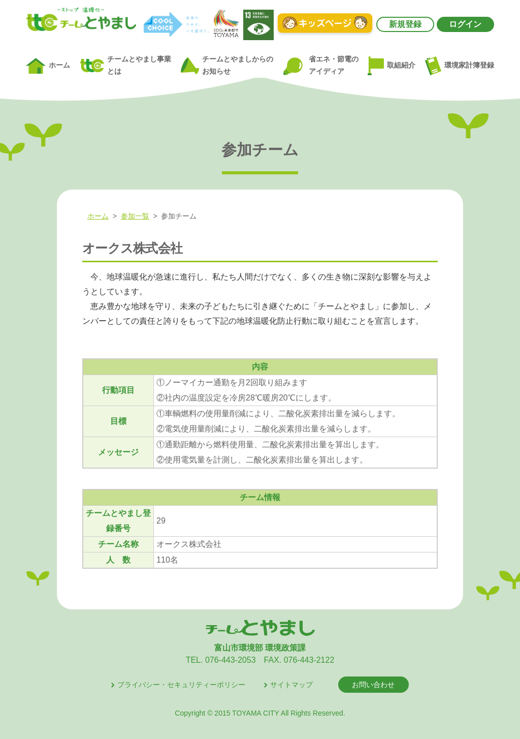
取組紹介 (391, 66)
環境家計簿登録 (459, 65)
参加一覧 (135, 216)
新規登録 (405, 24)
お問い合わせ (373, 685)
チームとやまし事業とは (125, 65)
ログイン (465, 24)
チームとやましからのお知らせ (227, 65)
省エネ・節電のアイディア (320, 65)
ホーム (48, 66)
